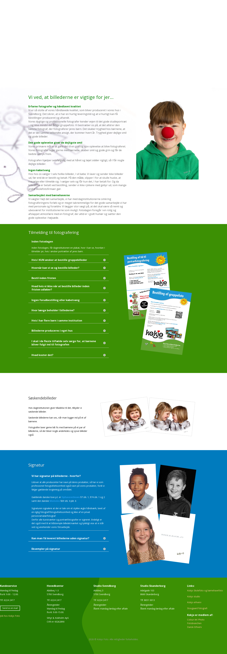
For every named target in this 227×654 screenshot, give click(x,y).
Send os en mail (10, 608)
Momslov (55, 500)
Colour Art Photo (195, 619)
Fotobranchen (194, 623)
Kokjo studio (193, 596)
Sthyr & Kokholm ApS (58, 617)
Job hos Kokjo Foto (10, 615)
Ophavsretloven (71, 497)
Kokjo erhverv (194, 602)
